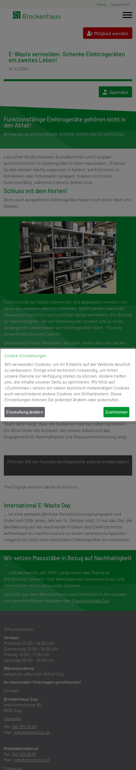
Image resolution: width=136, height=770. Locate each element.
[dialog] (68, 385)
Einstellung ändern (24, 412)
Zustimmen (116, 412)
